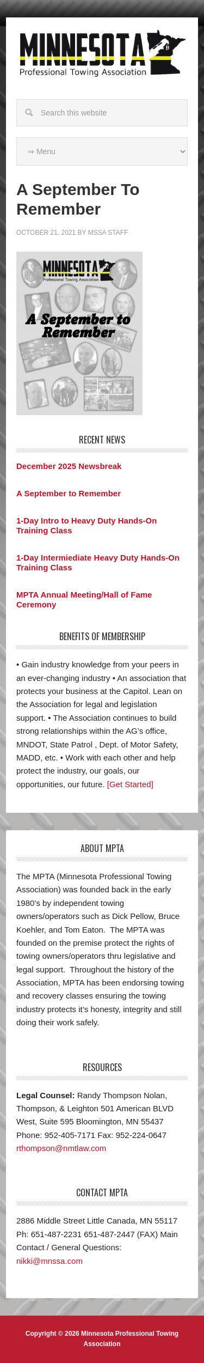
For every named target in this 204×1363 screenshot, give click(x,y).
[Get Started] (130, 784)
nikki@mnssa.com (49, 1260)
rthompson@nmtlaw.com (61, 1148)
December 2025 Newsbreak (68, 466)
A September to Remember (68, 493)
